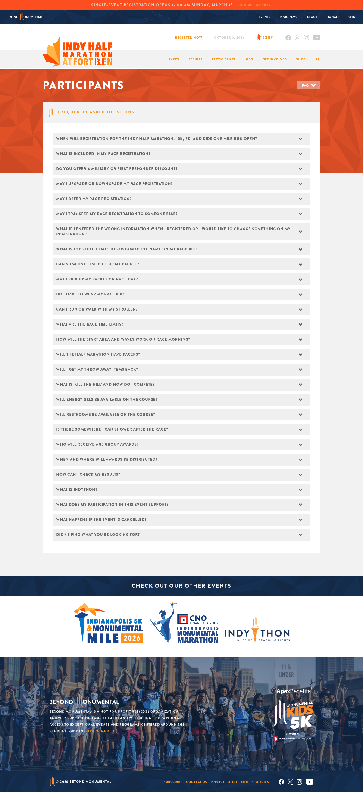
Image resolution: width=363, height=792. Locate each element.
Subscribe (173, 781)
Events (264, 17)
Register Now (189, 37)
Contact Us (196, 781)
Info (248, 59)
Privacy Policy (224, 781)
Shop (352, 17)
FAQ (305, 85)
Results (195, 59)
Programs (288, 17)
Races (173, 59)
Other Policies (255, 781)
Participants (223, 59)
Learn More (99, 731)
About (312, 17)
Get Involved (275, 59)
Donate (332, 17)
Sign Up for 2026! (255, 5)
